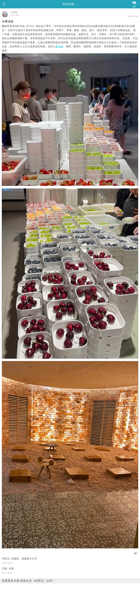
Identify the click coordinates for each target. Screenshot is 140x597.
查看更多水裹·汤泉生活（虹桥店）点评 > (28, 580)
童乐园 (59, 46)
